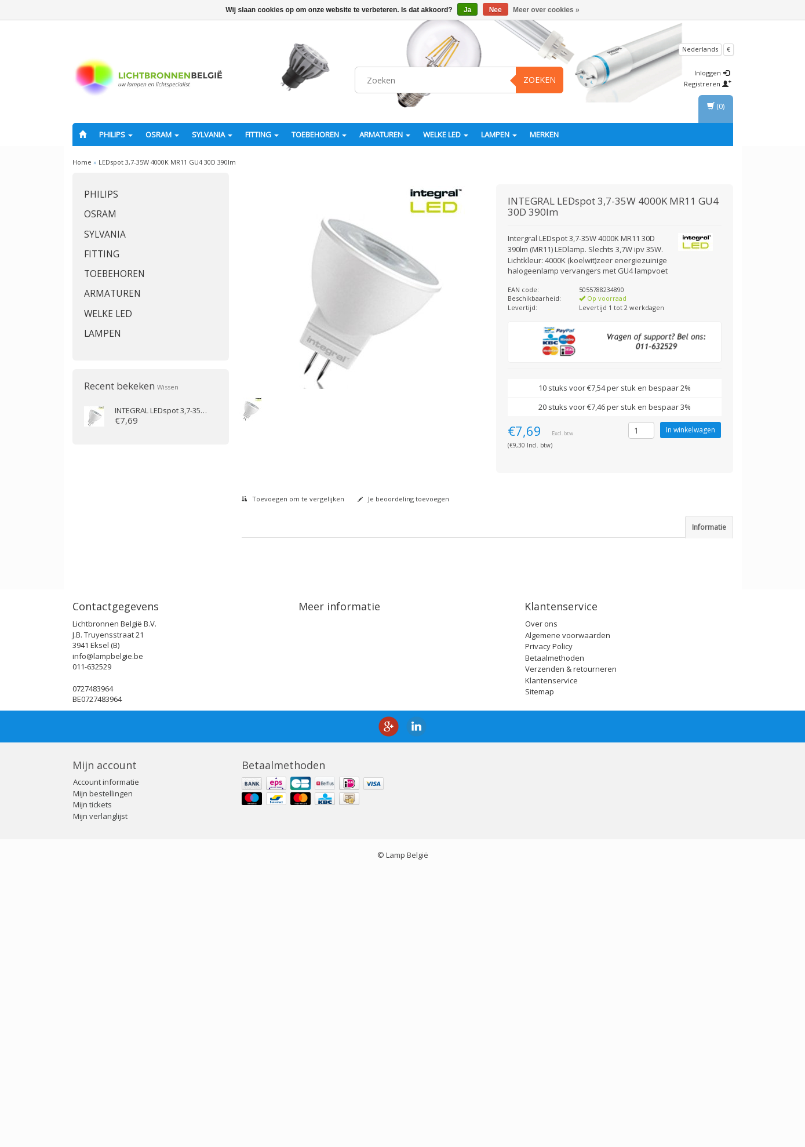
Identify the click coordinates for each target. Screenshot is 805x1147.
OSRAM (162, 134)
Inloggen (712, 72)
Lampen (499, 134)
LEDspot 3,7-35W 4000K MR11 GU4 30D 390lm (167, 162)
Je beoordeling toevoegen (403, 498)
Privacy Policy (549, 922)
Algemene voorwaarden (567, 910)
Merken (544, 134)
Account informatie (106, 1058)
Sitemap (539, 967)
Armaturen (384, 134)
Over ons (541, 899)
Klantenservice (551, 956)
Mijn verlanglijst (100, 1092)
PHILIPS (116, 134)
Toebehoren (319, 134)
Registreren (707, 83)
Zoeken (539, 79)
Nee (495, 10)
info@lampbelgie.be (107, 932)
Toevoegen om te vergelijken (293, 498)
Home (82, 162)
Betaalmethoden (554, 933)
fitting (262, 134)
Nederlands (700, 49)
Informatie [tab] (709, 527)
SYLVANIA (212, 134)
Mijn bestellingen (103, 1069)
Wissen (168, 387)
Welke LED (445, 134)
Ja (467, 10)
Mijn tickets (92, 1080)
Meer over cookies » (546, 10)
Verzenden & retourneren (571, 945)
